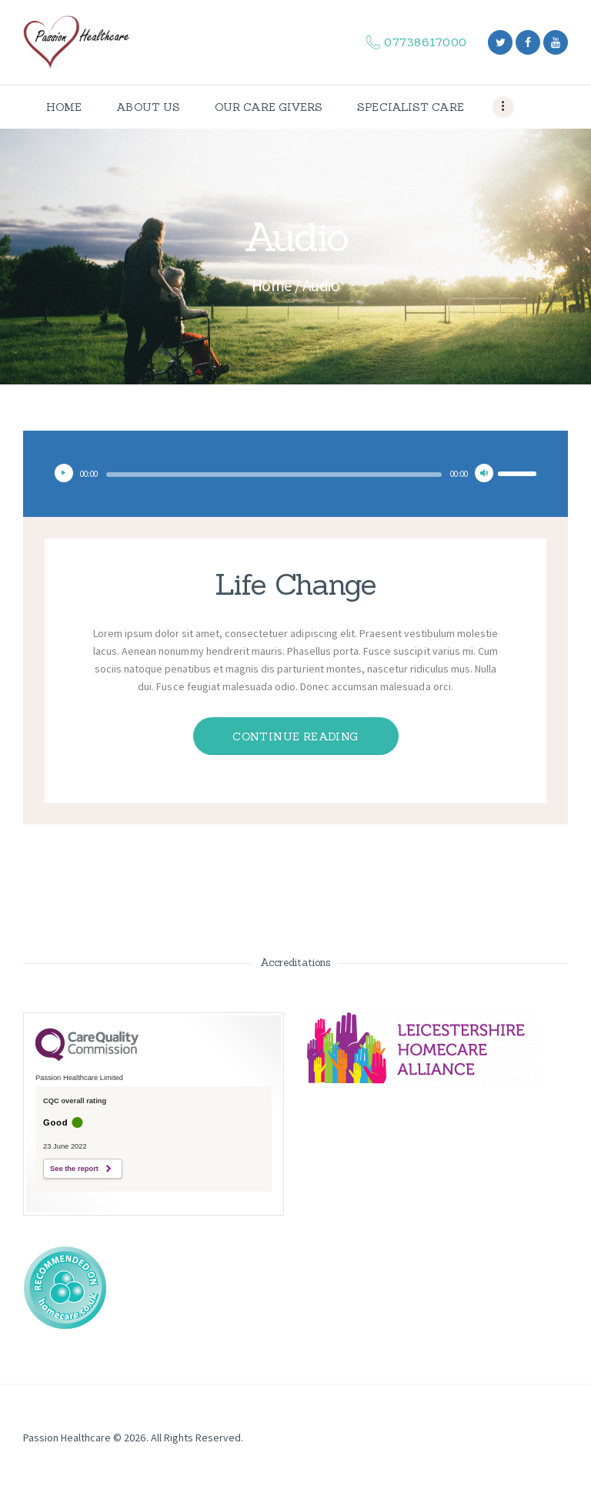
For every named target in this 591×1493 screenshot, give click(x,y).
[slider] (274, 474)
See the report (74, 1169)
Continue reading (295, 736)
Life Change (295, 584)
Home (272, 285)
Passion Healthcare (67, 1437)
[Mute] (484, 473)
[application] (295, 473)
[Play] (64, 473)
